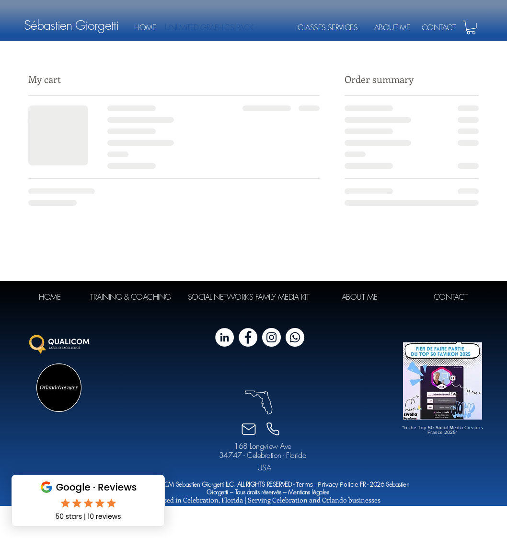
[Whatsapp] (295, 337)
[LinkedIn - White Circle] (224, 337)
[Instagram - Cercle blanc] (271, 337)
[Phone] (273, 428)
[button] (471, 28)
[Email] (248, 429)
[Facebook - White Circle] (248, 337)
